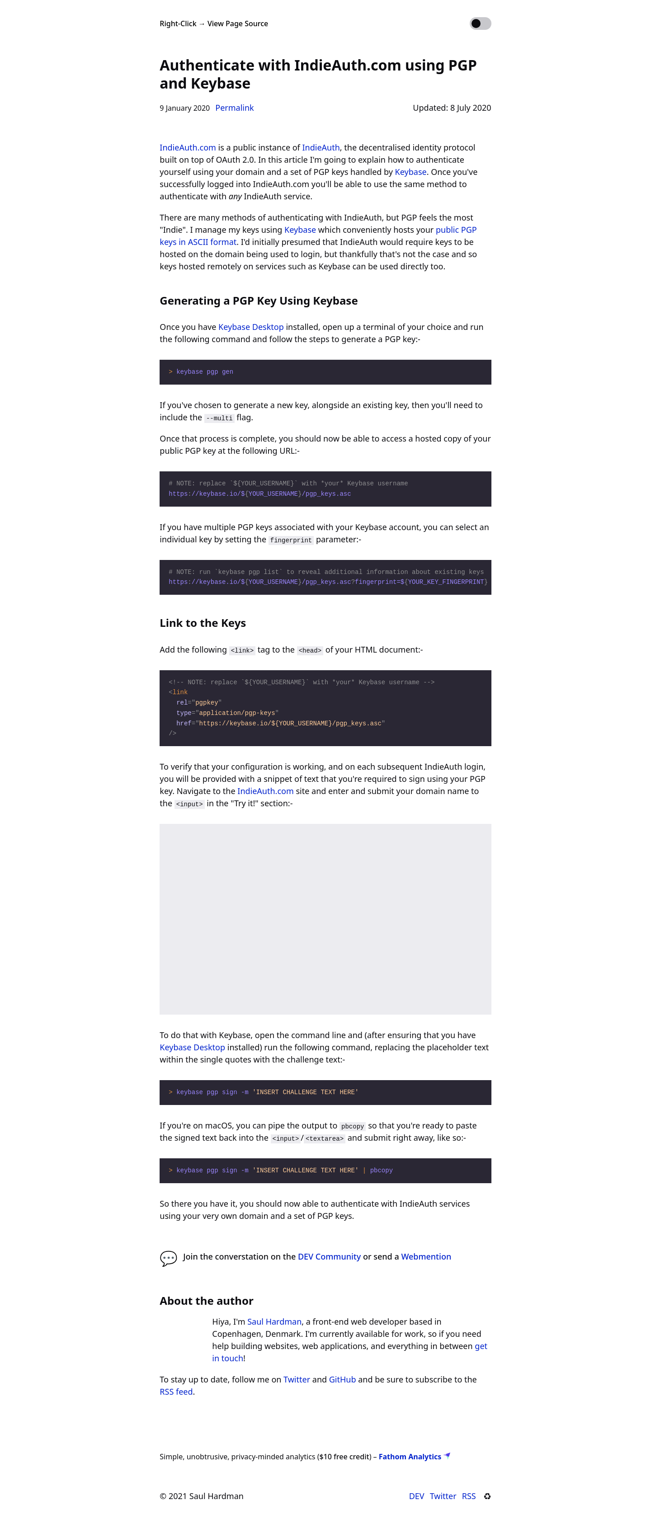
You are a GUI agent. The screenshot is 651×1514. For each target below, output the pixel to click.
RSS (469, 1495)
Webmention (426, 1256)
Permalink (234, 107)
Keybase (411, 171)
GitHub (342, 1379)
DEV (417, 1495)
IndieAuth (321, 147)
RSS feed (176, 1391)
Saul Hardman (274, 1321)
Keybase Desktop (251, 326)
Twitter (296, 1379)
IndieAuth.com (188, 147)
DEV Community (329, 1256)
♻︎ (489, 1496)
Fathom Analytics (415, 1457)
